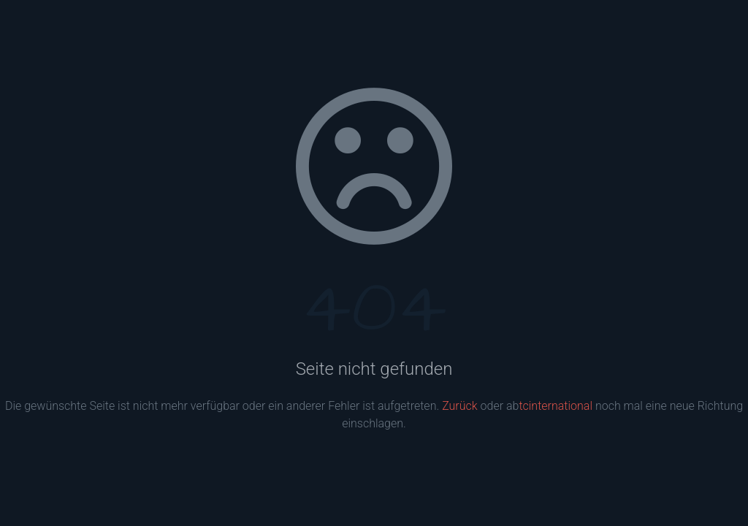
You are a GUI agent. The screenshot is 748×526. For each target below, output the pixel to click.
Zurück (459, 406)
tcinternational (555, 406)
